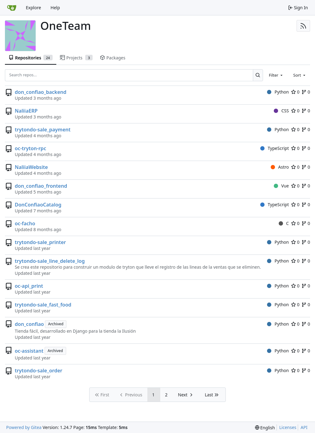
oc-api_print (29, 286)
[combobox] (276, 75)
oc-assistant (29, 351)
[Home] (11, 7)
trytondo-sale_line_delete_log (50, 261)
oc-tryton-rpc (30, 148)
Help (55, 7)
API (304, 427)
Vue (281, 186)
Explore (33, 7)
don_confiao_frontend (41, 186)
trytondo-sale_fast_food (43, 305)
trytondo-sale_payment (42, 129)
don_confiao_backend (40, 92)
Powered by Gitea (24, 427)
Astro (280, 167)
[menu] (265, 428)
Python (278, 92)
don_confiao (29, 324)
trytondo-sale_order (38, 370)
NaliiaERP (26, 111)
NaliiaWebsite (31, 167)
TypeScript (274, 148)
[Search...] (258, 75)
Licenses (288, 427)
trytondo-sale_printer (40, 242)
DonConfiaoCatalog (38, 205)
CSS (281, 111)
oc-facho (25, 223)
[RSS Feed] (303, 26)
